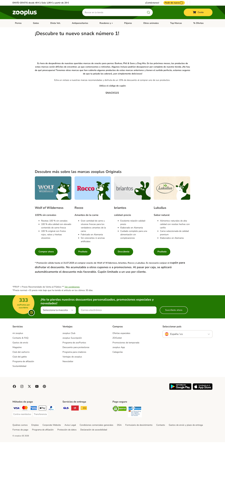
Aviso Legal (70, 476)
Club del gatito (19, 408)
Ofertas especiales (121, 385)
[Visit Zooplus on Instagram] (22, 438)
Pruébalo (82, 303)
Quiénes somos (20, 476)
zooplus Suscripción (72, 389)
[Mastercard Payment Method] (25, 460)
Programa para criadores (74, 404)
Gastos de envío (20, 394)
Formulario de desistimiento (138, 476)
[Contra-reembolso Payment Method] (22, 466)
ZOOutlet (117, 389)
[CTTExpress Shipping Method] (75, 460)
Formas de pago (20, 481)
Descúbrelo (123, 303)
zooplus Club (68, 385)
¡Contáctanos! (152, 2)
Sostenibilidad (19, 418)
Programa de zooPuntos (74, 394)
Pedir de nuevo (174, 3)
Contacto (160, 476)
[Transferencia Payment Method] (40, 466)
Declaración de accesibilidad (93, 481)
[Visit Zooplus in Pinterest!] (44, 438)
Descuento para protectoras (75, 399)
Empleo (35, 476)
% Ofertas (198, 23)
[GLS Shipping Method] (66, 460)
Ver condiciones (72, 338)
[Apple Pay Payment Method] (42, 460)
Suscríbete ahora (173, 362)
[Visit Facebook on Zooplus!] (14, 438)
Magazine (17, 399)
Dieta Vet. (55, 23)
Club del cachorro (21, 404)
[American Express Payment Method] (34, 460)
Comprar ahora (46, 303)
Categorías (117, 404)
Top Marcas (176, 23)
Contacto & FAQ (20, 389)
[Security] (119, 461)
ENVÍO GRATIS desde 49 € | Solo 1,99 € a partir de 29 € (40, 2)
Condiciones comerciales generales (96, 476)
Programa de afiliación (23, 413)
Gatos (36, 23)
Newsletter (67, 413)
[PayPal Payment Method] (51, 460)
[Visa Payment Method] (16, 460)
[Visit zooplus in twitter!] (29, 438)
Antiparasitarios (80, 23)
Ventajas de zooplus (72, 408)
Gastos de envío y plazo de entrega (186, 476)
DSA (119, 476)
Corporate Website (51, 476)
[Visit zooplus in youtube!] (37, 438)
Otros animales (151, 23)
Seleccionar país (171, 378)
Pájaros (128, 23)
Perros (18, 23)
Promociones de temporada (125, 394)
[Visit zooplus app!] (180, 440)
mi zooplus (17, 385)
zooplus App (118, 399)
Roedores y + (106, 23)
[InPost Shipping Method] (84, 460)
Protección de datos (67, 481)
